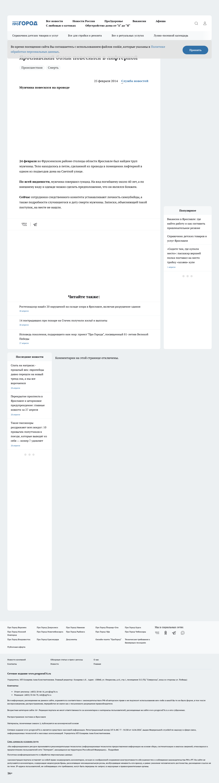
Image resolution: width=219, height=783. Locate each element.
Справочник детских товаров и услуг (35, 35)
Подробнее (113, 749)
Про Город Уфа (102, 631)
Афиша (161, 21)
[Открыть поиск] (196, 23)
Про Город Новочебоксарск (50, 631)
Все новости (54, 21)
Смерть (53, 68)
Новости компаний (16, 659)
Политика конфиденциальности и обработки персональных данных (39, 754)
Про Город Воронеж (17, 627)
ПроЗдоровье (114, 21)
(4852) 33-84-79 (31, 695)
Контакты (12, 664)
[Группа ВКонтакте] (157, 632)
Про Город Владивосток (18, 639)
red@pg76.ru (45, 695)
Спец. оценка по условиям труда (22, 741)
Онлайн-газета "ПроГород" (108, 639)
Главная (97, 664)
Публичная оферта (16, 647)
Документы (71, 639)
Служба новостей (134, 81)
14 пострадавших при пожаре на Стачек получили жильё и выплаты (83, 323)
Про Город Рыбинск (75, 631)
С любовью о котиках (61, 25)
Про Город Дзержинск (47, 627)
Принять (195, 50)
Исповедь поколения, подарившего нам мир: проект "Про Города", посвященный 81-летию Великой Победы (83, 339)
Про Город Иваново (75, 627)
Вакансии (139, 21)
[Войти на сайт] (204, 23)
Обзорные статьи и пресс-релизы (66, 659)
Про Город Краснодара (48, 639)
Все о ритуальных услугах (128, 35)
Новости (54, 664)
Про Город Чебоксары (135, 631)
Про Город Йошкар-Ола (106, 627)
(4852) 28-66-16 (37, 691)
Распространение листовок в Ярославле (26, 717)
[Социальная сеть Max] (182, 632)
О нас (96, 659)
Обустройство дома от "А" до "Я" (107, 25)
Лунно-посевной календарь (171, 35)
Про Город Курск (133, 627)
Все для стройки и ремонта (85, 35)
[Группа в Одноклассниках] (165, 632)
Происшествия (32, 68)
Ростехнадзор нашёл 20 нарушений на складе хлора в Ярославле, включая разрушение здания (83, 309)
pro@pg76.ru (51, 691)
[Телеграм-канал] (174, 632)
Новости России (84, 21)
